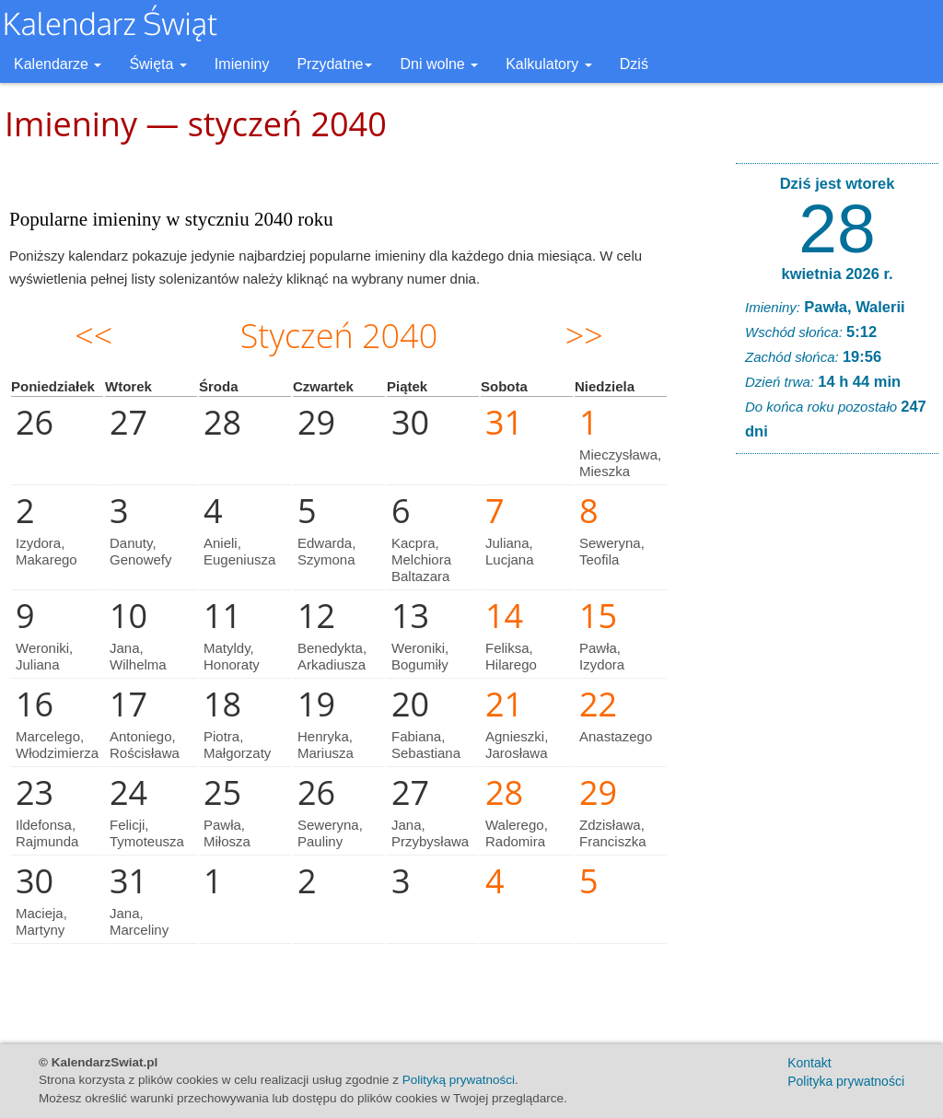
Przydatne (334, 64)
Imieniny (242, 64)
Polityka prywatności (845, 1081)
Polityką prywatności (458, 1080)
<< (93, 335)
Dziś (634, 64)
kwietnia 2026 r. (836, 273)
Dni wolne (439, 64)
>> (584, 335)
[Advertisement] (837, 748)
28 (836, 228)
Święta (157, 64)
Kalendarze (57, 64)
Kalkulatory (549, 64)
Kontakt (809, 1062)
